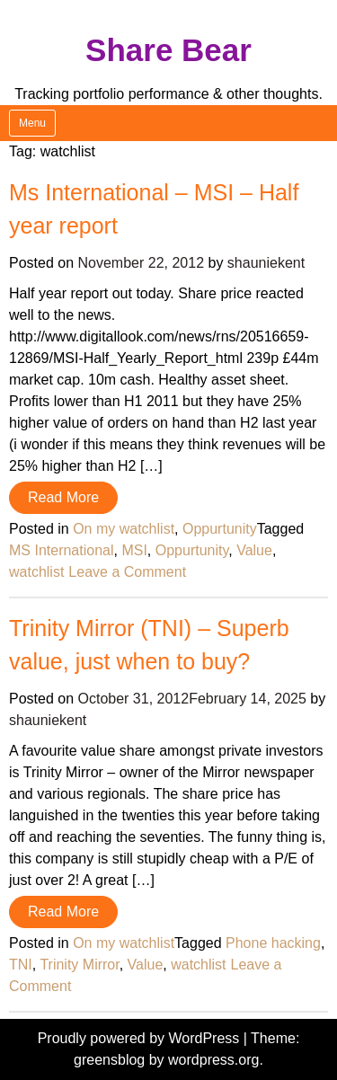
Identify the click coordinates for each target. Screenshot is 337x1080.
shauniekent (266, 262)
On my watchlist (123, 528)
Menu (32, 123)
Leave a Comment (127, 572)
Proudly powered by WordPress (141, 1038)
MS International (61, 550)
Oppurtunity (219, 528)
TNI (20, 964)
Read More (63, 497)
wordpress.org (213, 1059)
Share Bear (168, 49)
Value (254, 550)
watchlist (36, 572)
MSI (133, 550)
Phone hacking (273, 943)
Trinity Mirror (79, 964)
